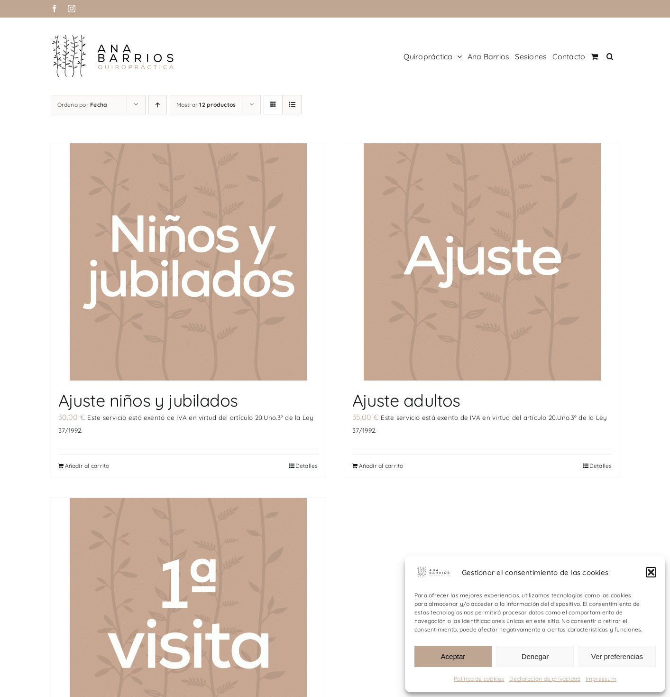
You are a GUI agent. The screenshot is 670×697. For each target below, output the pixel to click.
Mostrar (206, 104)
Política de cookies (479, 678)
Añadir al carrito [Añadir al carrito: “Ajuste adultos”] (381, 465)
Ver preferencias (617, 656)
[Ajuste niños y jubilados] (188, 262)
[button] (651, 572)
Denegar (535, 656)
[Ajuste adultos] (482, 262)
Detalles (306, 465)
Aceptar (453, 656)
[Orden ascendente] (157, 104)
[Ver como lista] (292, 104)
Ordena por (82, 104)
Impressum (601, 678)
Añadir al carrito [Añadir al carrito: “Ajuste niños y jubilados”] (87, 465)
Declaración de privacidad (545, 678)
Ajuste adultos (406, 400)
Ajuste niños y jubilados (148, 400)
